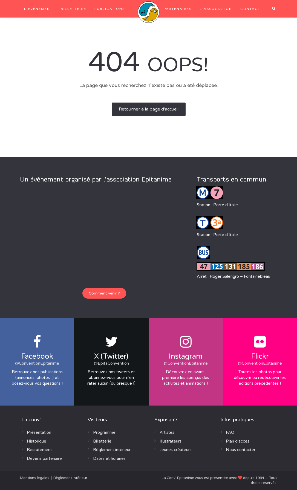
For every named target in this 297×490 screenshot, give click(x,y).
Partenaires (178, 9)
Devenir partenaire (44, 458)
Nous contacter (240, 449)
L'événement (38, 9)
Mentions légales (34, 478)
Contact (250, 9)
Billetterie (73, 9)
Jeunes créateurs (176, 449)
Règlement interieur (112, 449)
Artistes (167, 432)
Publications (109, 9)
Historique (36, 441)
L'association (216, 9)
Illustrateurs (170, 441)
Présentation (39, 432)
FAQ (230, 432)
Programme (104, 432)
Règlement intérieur (70, 478)
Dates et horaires (109, 458)
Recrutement (39, 449)
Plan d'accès (237, 441)
